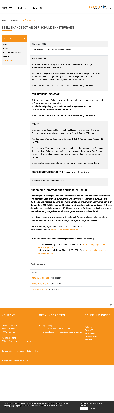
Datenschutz (7, 399)
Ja (84, 409)
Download (100, 324)
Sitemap (38, 399)
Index (29, 399)
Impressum (19, 399)
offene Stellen (12, 106)
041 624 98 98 (10, 386)
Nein (93, 409)
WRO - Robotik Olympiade (12, 98)
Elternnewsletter (91, 384)
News (5, 90)
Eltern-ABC (89, 378)
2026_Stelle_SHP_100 (40, 336)
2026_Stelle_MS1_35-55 (41, 330)
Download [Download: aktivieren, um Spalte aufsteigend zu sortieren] (94, 318)
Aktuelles (8, 84)
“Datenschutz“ (18, 406)
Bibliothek (89, 387)
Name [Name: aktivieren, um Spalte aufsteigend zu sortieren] (34, 318)
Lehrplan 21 (7, 102)
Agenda (5, 94)
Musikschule (90, 381)
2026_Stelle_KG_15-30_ (41, 324)
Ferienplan (89, 375)
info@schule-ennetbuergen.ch (64, 275)
